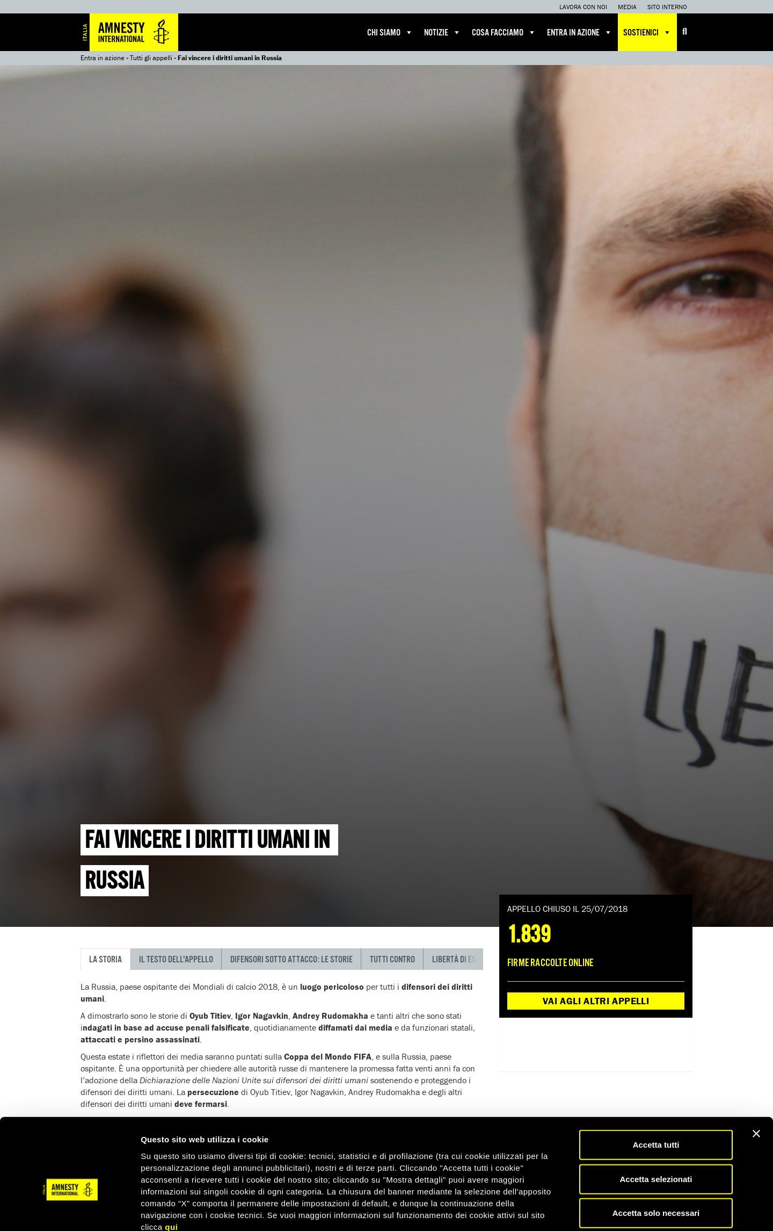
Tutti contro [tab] (392, 960)
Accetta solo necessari (656, 1153)
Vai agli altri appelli (596, 1001)
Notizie (442, 32)
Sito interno (667, 7)
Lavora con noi (583, 7)
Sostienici (647, 32)
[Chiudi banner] (756, 1074)
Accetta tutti (656, 1085)
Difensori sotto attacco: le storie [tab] (291, 960)
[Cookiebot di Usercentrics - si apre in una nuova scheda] (69, 1210)
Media (627, 7)
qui (171, 1166)
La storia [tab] (105, 960)
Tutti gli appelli (151, 57)
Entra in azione (579, 32)
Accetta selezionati (655, 1119)
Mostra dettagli (565, 1209)
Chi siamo (390, 32)
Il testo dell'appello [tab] (176, 960)
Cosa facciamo (504, 32)
